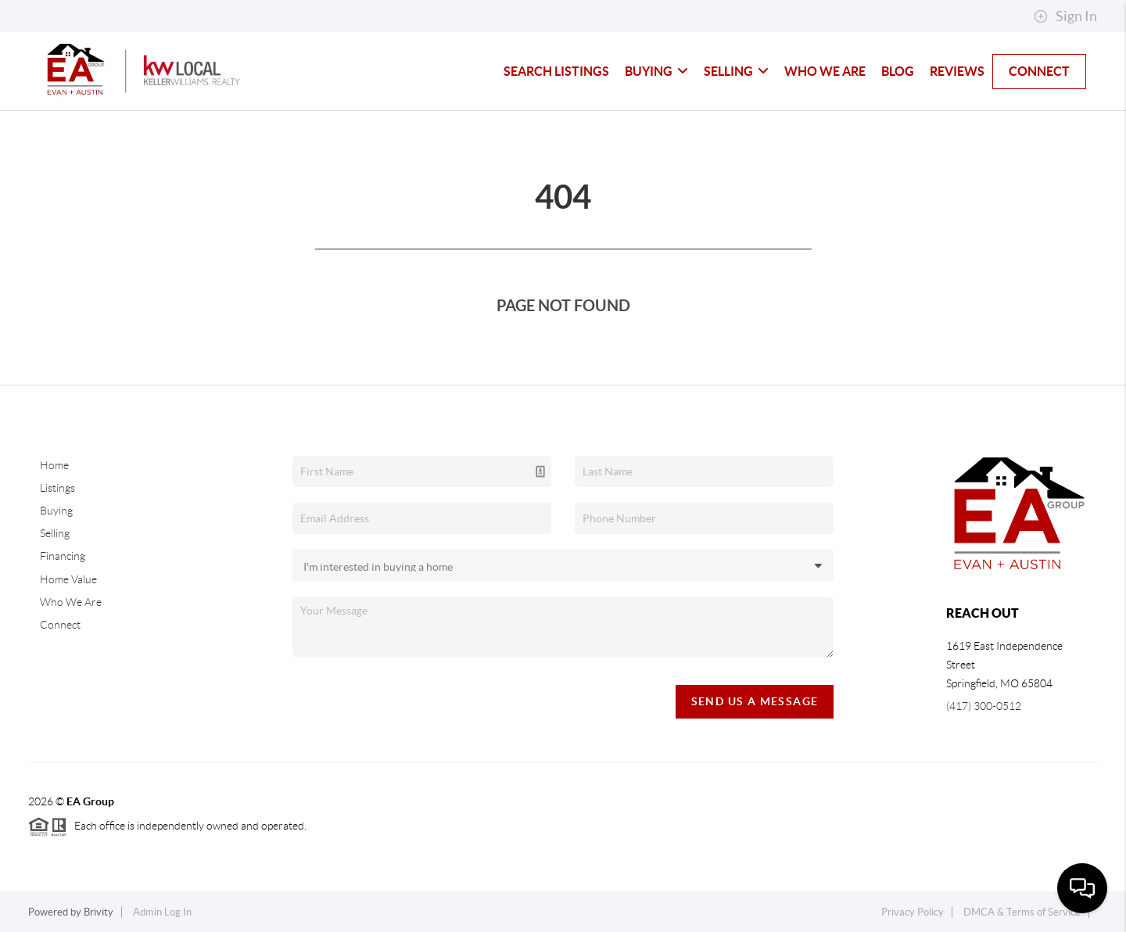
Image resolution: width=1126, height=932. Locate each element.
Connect (1039, 71)
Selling (736, 71)
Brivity (98, 912)
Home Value (68, 579)
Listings (57, 488)
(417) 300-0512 (983, 706)
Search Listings (556, 71)
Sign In (1065, 16)
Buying (656, 71)
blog (897, 71)
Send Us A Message (755, 701)
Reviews (957, 71)
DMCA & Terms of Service (1022, 912)
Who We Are (825, 71)
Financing (62, 556)
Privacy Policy (912, 912)
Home (54, 465)
